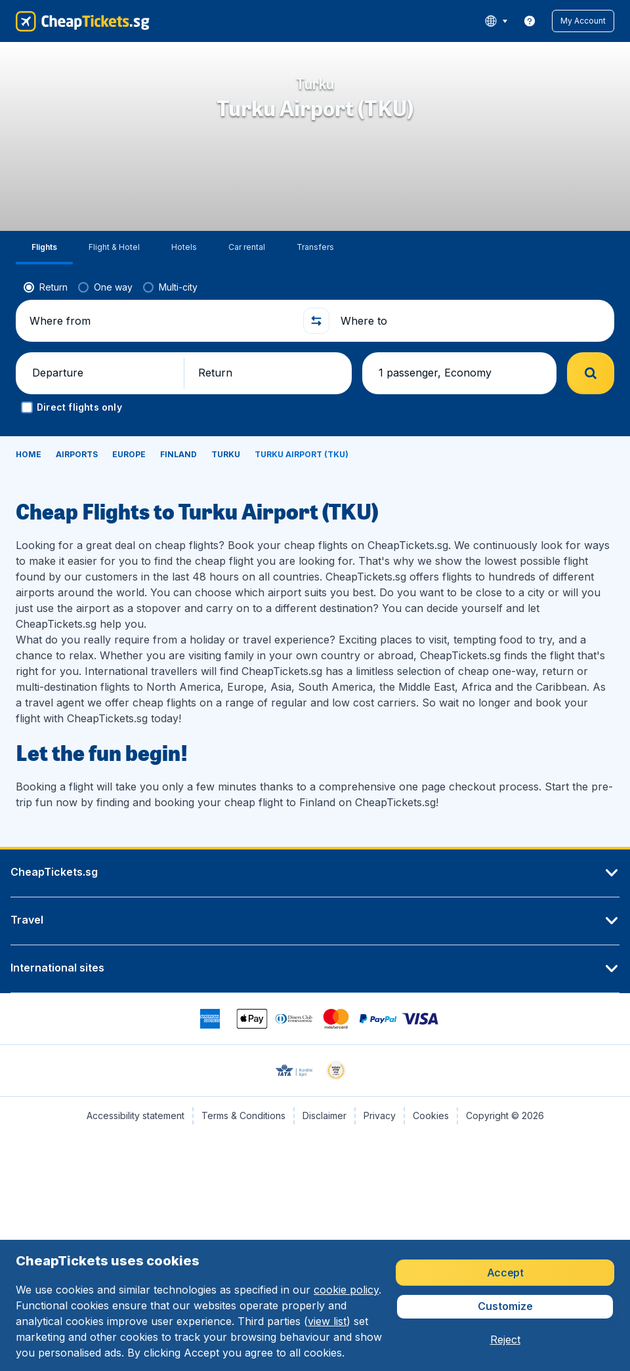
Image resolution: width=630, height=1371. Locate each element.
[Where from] (161, 321)
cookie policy (346, 1289)
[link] (529, 21)
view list (327, 1321)
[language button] (495, 21)
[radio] (46, 287)
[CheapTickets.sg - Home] (83, 21)
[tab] (44, 247)
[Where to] (472, 321)
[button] (583, 21)
